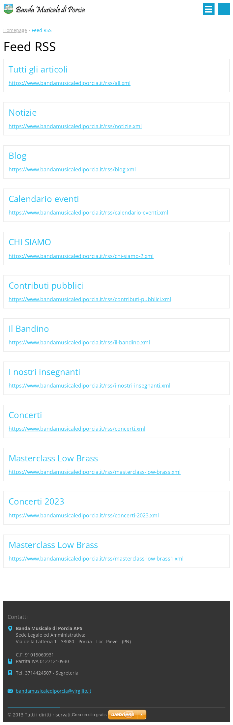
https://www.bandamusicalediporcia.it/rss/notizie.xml (75, 126)
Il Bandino (29, 328)
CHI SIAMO (30, 242)
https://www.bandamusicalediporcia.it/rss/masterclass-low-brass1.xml (96, 558)
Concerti (25, 415)
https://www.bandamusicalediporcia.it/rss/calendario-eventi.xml (88, 212)
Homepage (15, 30)
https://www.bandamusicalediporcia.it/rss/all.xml (70, 83)
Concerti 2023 (36, 501)
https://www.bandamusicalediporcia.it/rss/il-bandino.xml (79, 342)
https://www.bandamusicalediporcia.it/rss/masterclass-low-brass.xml (95, 472)
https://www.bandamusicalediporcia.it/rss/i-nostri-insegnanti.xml (89, 385)
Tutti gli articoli (38, 69)
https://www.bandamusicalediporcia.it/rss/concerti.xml (77, 428)
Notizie (23, 112)
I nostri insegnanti (44, 372)
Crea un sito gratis (89, 714)
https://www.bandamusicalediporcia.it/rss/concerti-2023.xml (84, 515)
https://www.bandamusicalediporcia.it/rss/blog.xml (72, 169)
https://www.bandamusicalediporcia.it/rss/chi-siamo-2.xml (81, 256)
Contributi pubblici (46, 285)
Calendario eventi (44, 199)
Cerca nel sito (224, 9)
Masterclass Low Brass (53, 458)
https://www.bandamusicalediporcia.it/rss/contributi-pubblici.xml (90, 299)
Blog (17, 155)
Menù (208, 9)
